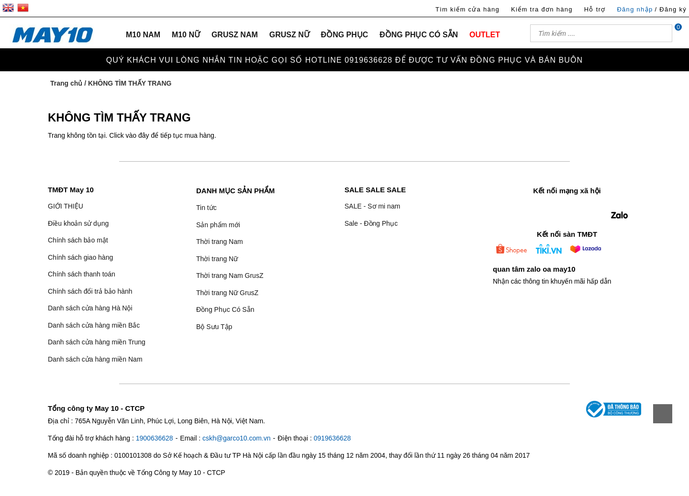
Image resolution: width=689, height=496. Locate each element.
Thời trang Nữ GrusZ (227, 293)
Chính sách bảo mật (78, 240)
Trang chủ (66, 83)
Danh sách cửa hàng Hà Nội (90, 308)
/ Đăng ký (671, 9)
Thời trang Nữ (217, 259)
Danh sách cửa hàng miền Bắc (94, 325)
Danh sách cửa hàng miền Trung (96, 342)
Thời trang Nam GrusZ (229, 275)
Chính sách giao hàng (80, 257)
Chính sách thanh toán (81, 274)
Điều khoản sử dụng (78, 223)
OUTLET (484, 35)
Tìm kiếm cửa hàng (467, 9)
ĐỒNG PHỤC (344, 35)
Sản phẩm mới (218, 225)
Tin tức (206, 207)
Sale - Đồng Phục (371, 223)
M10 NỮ (186, 35)
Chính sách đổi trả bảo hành (90, 291)
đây (143, 135)
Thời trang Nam (219, 241)
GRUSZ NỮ (289, 35)
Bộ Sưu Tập (214, 327)
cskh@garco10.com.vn (236, 438)
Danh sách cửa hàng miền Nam (95, 359)
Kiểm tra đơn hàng (542, 9)
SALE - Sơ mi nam (372, 206)
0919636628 (332, 438)
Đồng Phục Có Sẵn (225, 309)
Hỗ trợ (595, 9)
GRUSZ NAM (234, 35)
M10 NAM (143, 35)
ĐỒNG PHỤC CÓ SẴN (418, 35)
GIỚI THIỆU (65, 206)
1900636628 (154, 438)
